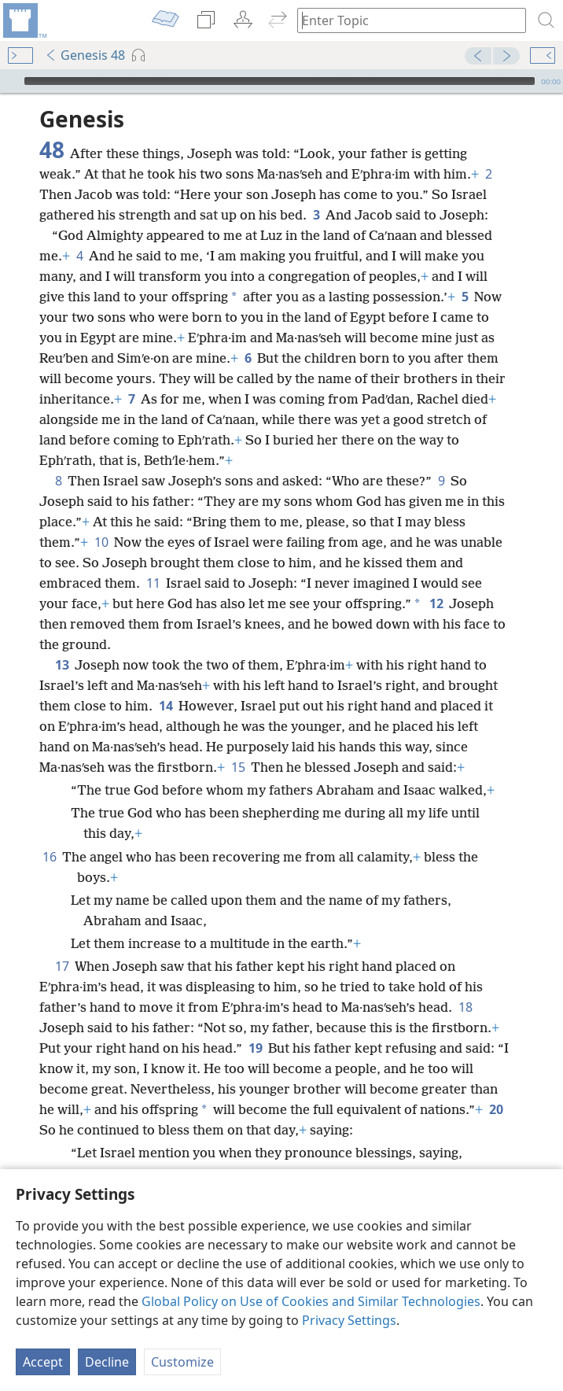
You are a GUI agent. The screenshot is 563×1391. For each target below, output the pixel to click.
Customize (182, 1362)
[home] (23, 20)
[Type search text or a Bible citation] (404, 20)
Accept (43, 1362)
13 (62, 664)
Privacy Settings (349, 1320)
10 (101, 542)
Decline (107, 1362)
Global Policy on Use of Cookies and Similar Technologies (311, 1301)
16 (49, 856)
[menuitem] (23, 20)
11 (153, 583)
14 (165, 705)
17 (62, 966)
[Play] (10, 81)
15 (238, 767)
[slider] (279, 81)
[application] (281, 81)
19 (255, 1048)
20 (496, 1109)
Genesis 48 (85, 55)
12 (436, 603)
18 (465, 1007)
